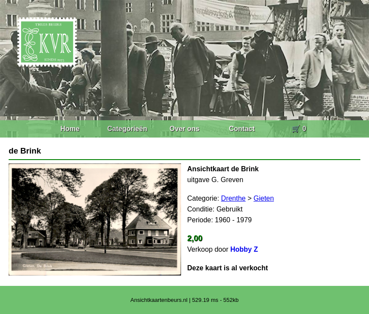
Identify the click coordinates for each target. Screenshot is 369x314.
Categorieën (127, 128)
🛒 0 (299, 128)
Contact (242, 128)
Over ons (184, 128)
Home (70, 128)
